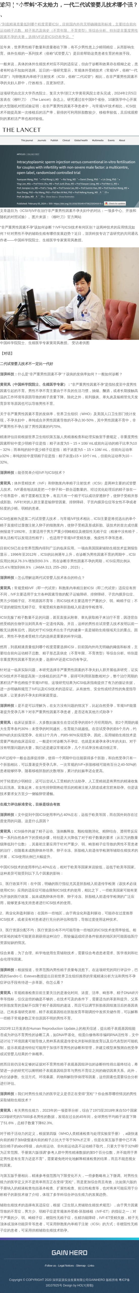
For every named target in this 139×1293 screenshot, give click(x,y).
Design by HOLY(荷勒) (78, 1288)
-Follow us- (50, 1265)
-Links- (91, 1265)
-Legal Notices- (65, 1265)
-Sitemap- (80, 1265)
